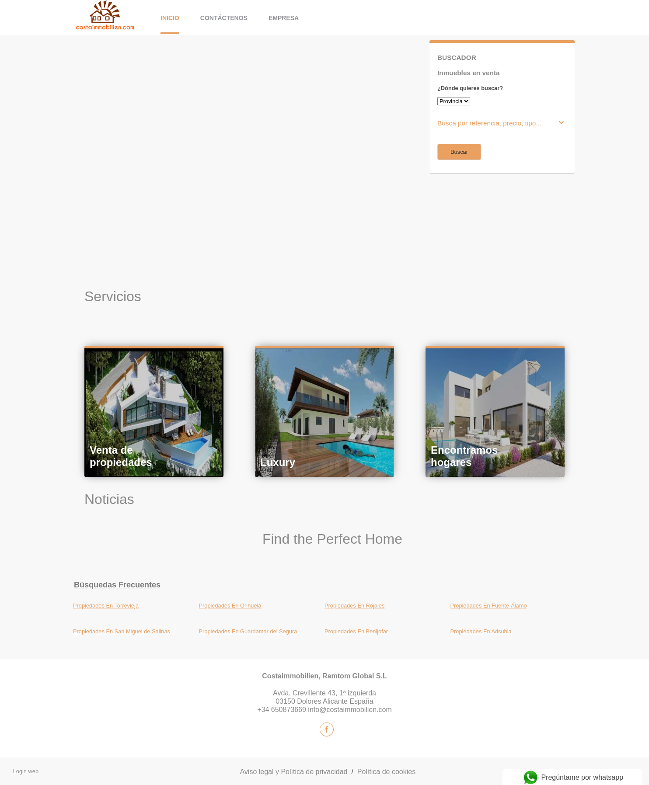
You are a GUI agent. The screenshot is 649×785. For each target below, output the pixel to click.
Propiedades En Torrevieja (106, 605)
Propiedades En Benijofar (356, 631)
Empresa (284, 17)
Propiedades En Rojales (354, 605)
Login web (25, 771)
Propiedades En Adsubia (481, 631)
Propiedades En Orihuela (230, 605)
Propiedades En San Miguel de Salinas (121, 631)
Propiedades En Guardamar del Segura (248, 631)
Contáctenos (224, 17)
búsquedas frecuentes (117, 584)
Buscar (459, 152)
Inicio (170, 17)
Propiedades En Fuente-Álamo (488, 605)
